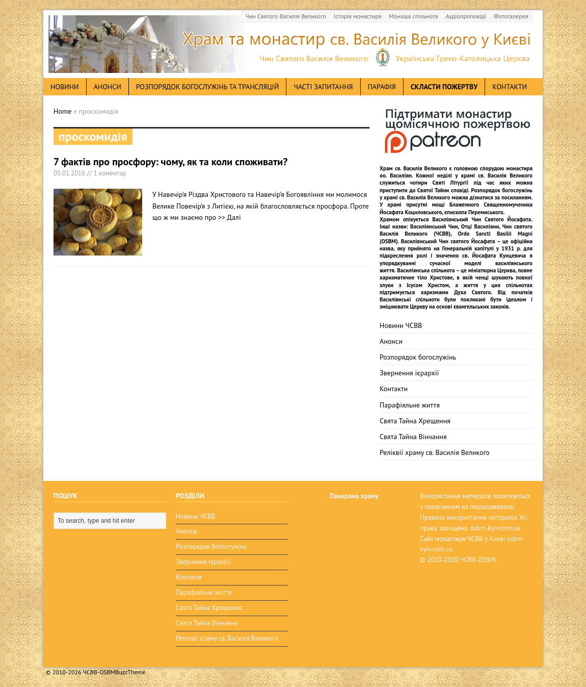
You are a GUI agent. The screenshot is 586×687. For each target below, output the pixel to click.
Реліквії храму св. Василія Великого (435, 452)
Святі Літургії (451, 182)
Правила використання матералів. (469, 517)
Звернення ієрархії (409, 372)
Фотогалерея (511, 16)
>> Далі (229, 217)
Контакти (509, 86)
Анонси (391, 341)
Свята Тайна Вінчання (413, 436)
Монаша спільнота (413, 16)
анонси (107, 86)
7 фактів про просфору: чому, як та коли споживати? (170, 161)
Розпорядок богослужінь (418, 357)
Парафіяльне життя (410, 405)
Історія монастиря (358, 16)
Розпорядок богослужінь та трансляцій (207, 86)
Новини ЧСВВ (401, 325)
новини (64, 86)
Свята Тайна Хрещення (415, 420)
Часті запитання (323, 86)
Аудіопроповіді (466, 16)
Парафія (382, 86)
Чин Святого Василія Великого (286, 16)
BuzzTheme (130, 672)
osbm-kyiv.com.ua (495, 528)
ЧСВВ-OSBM (477, 559)
